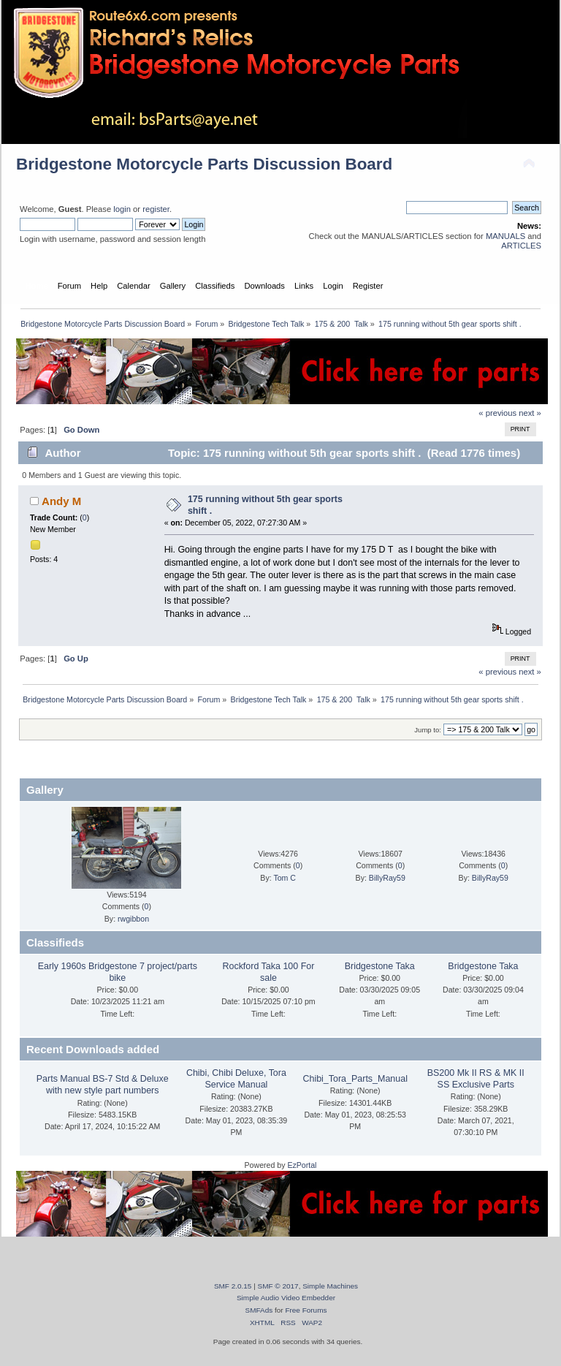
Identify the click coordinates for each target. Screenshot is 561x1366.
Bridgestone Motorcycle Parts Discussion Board (204, 164)
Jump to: (427, 730)
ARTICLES (521, 245)
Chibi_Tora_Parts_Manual (354, 1079)
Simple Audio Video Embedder (286, 1298)
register (155, 209)
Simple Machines (330, 1286)
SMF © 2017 (278, 1286)
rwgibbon (133, 918)
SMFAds (259, 1310)
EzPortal (301, 1165)
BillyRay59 (387, 877)
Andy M (61, 501)
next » (530, 413)
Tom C (284, 877)
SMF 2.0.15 (233, 1286)
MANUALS (505, 236)
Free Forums (306, 1310)
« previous (497, 413)
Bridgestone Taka (380, 966)
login (122, 209)
